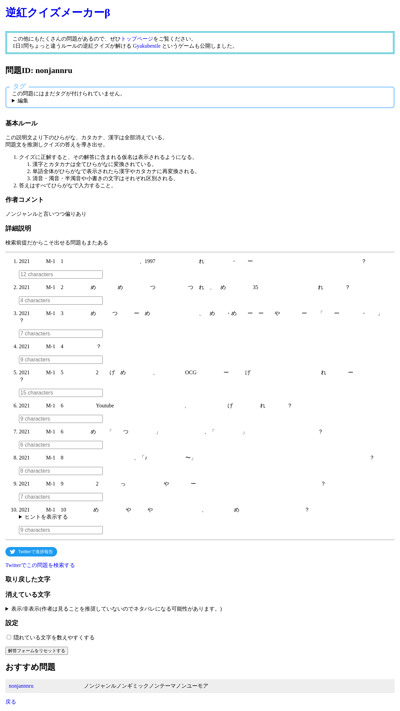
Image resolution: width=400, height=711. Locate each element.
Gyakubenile (147, 46)
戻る (10, 702)
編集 (23, 100)
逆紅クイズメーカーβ (57, 12)
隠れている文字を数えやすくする (54, 637)
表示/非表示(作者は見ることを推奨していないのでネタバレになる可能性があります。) (116, 609)
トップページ (137, 39)
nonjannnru (21, 686)
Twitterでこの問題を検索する (40, 565)
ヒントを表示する (46, 517)
